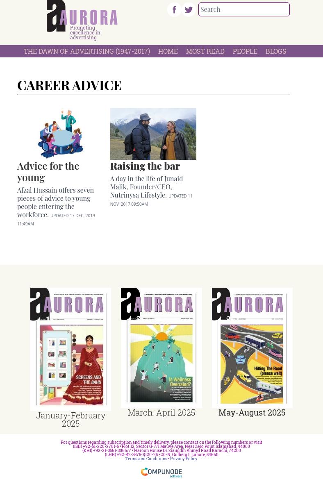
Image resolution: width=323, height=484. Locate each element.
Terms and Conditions (146, 458)
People (245, 51)
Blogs (276, 51)
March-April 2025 (161, 412)
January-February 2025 (70, 419)
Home (168, 51)
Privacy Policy (184, 458)
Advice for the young (48, 171)
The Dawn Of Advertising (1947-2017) (87, 51)
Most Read (205, 51)
